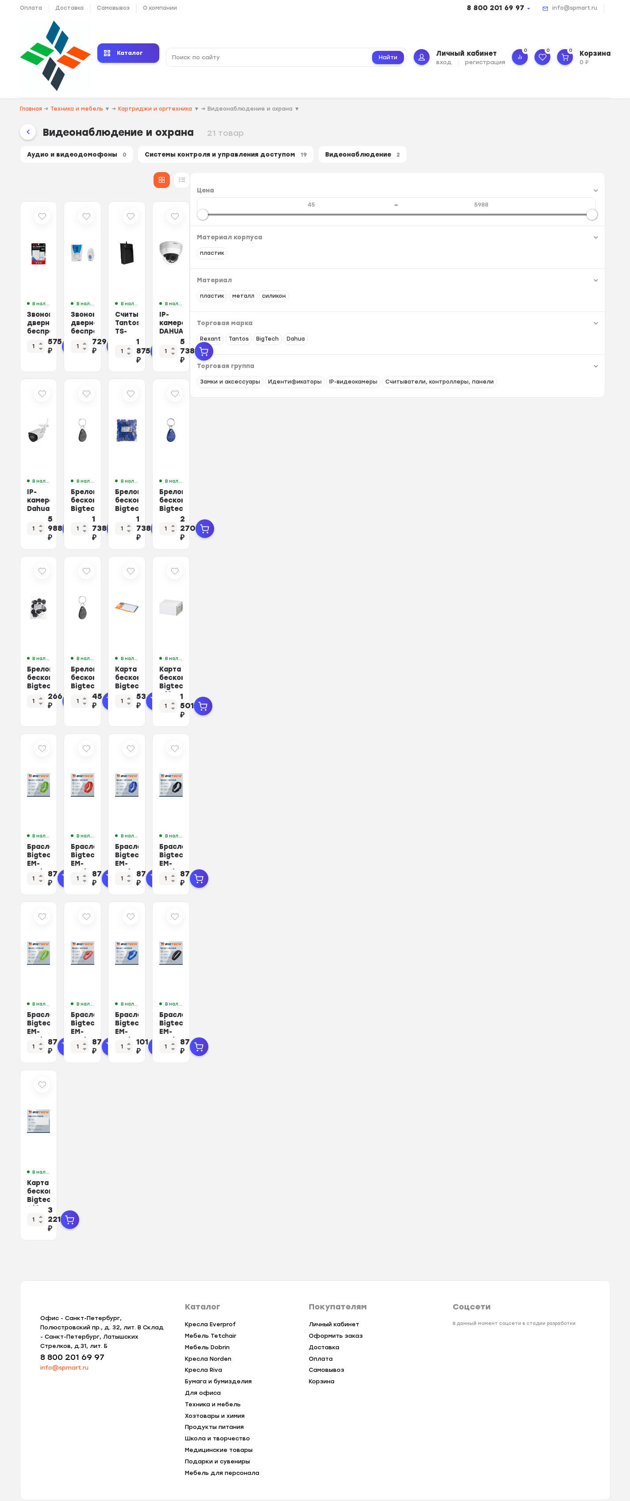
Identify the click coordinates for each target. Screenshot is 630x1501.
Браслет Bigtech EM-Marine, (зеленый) (211, 1012)
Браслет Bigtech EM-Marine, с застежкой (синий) (437, 845)
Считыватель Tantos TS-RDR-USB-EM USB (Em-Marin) (444, 330)
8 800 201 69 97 (495, 8)
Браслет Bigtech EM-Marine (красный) (324, 1012)
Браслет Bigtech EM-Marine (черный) (549, 1012)
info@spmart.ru (574, 8)
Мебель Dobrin (207, 1335)
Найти (388, 57)
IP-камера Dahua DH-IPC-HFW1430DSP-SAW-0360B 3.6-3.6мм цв (219, 501)
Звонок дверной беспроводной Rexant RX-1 (213, 330)
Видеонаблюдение (398, 156)
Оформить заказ (336, 1323)
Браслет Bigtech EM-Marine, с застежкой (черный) (549, 845)
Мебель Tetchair (210, 1323)
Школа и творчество (217, 1426)
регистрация (485, 62)
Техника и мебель (213, 1392)
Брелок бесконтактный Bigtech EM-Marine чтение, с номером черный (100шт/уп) (329, 505)
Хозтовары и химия (215, 1403)
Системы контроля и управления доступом (247, 156)
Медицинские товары (219, 1437)
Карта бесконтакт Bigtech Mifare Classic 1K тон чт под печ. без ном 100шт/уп (552, 677)
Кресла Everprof (210, 1312)
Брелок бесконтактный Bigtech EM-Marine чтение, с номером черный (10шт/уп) (216, 677)
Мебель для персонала (222, 1460)
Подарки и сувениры (217, 1449)
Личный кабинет (334, 1312)
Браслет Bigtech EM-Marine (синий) (437, 1012)
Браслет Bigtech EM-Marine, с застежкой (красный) (324, 845)
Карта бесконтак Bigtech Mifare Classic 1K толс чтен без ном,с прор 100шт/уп (215, 1192)
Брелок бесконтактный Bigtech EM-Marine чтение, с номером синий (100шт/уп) (554, 505)
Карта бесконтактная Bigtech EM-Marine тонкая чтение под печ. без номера (442, 677)
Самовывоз (113, 8)
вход (444, 62)
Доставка (69, 8)
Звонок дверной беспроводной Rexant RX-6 (326, 330)
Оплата (31, 8)
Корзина (321, 1369)
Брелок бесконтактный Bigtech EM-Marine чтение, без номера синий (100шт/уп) (442, 505)
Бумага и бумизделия (218, 1369)
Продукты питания (214, 1414)
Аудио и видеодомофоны (82, 156)
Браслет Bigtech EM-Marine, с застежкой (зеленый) (211, 845)
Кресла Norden (208, 1346)
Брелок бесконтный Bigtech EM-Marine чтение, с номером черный (322, 677)
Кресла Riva (203, 1357)
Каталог (123, 53)
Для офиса (203, 1380)
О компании (160, 8)
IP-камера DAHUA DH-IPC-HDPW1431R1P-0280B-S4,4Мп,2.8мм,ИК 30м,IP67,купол (555, 334)
